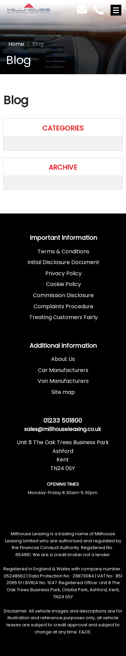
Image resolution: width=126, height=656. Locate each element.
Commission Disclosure (63, 295)
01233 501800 (62, 420)
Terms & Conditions (63, 251)
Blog (35, 44)
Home (16, 43)
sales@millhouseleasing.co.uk (62, 429)
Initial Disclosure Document (63, 262)
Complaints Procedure (63, 306)
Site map (63, 392)
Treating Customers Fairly (63, 317)
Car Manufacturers (63, 370)
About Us (63, 359)
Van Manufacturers (63, 381)
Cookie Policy (63, 284)
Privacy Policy (63, 273)
